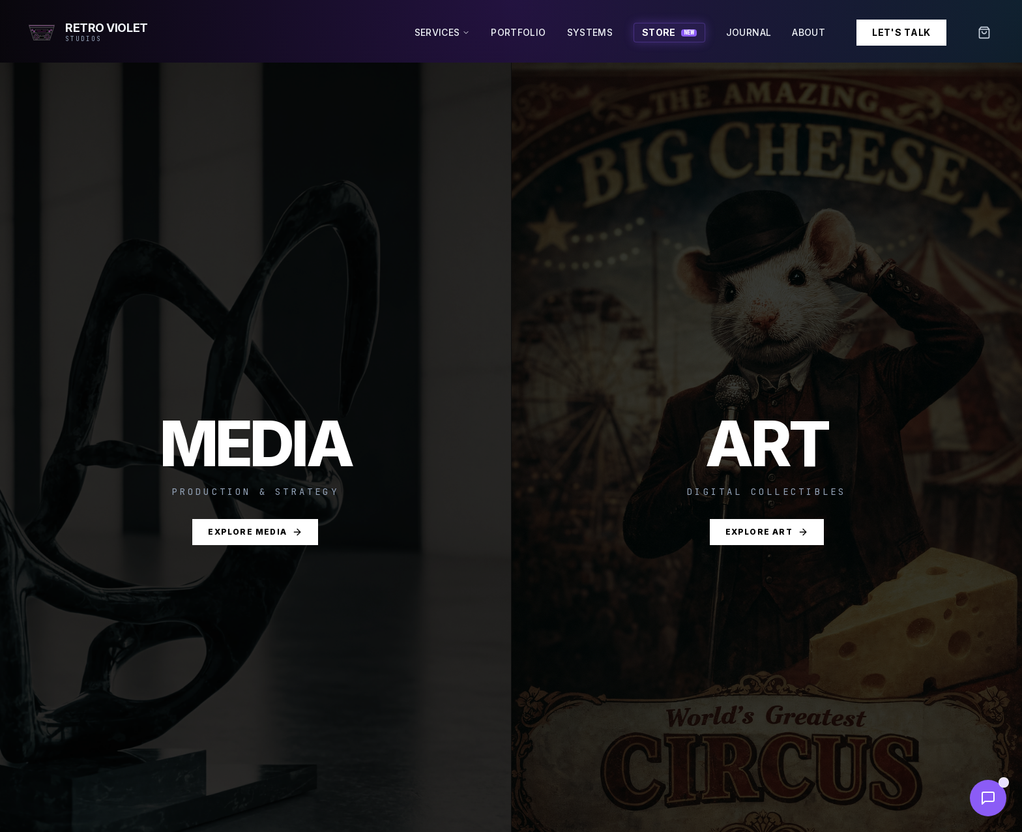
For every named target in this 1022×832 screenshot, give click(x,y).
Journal (748, 32)
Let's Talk (901, 32)
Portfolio (518, 32)
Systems (590, 32)
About (808, 32)
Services (443, 32)
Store (669, 32)
